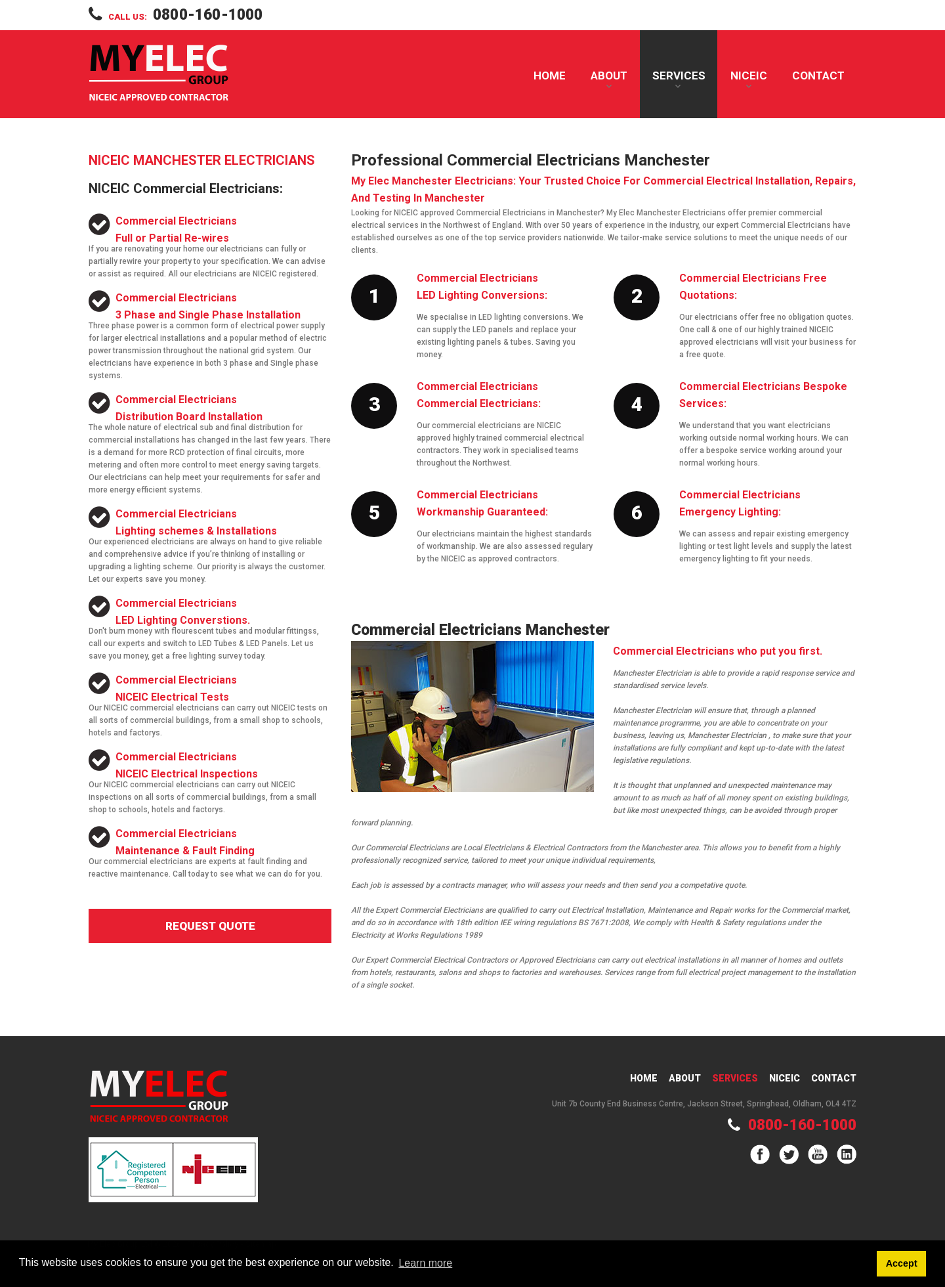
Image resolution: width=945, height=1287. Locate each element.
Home (550, 75)
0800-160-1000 (208, 15)
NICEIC (748, 75)
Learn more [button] (425, 1263)
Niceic (784, 1078)
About (609, 75)
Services (678, 75)
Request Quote (210, 925)
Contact (818, 75)
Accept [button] (901, 1263)
